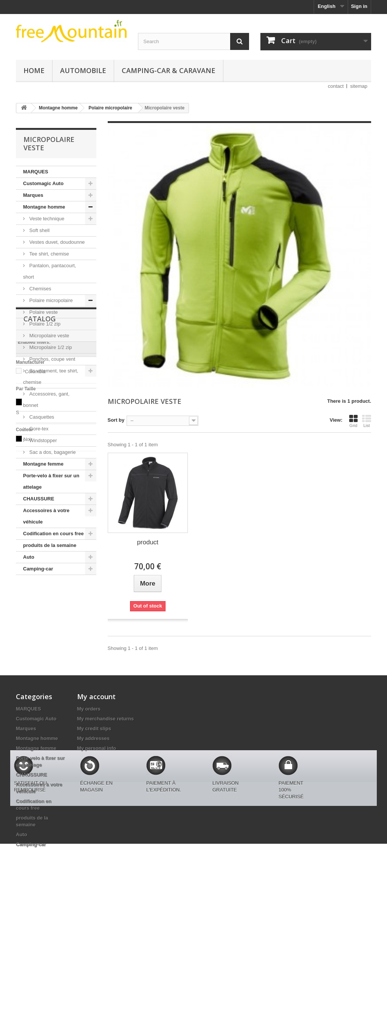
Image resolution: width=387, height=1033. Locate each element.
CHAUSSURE (38, 499)
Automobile (83, 70)
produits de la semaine (49, 545)
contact (336, 86)
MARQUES (35, 172)
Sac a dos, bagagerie (52, 452)
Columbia (35, 650)
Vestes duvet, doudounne (56, 242)
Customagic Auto (43, 183)
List (366, 421)
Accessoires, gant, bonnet (46, 399)
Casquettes (41, 417)
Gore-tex (38, 429)
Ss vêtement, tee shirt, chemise (50, 376)
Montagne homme (44, 207)
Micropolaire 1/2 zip (50, 347)
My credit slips (94, 813)
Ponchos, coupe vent (51, 359)
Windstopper (42, 440)
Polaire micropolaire (50, 300)
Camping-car (38, 569)
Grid (353, 421)
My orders (89, 794)
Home (34, 70)
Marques (33, 195)
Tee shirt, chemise (48, 254)
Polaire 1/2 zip (44, 324)
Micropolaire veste (48, 335)
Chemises (39, 288)
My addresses (93, 823)
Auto (28, 557)
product (147, 542)
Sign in (359, 6)
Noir (28, 718)
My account (96, 781)
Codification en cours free (53, 533)
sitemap (358, 86)
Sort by (116, 420)
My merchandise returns (105, 804)
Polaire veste (43, 312)
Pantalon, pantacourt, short (49, 271)
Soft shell (39, 230)
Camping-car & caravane (168, 70)
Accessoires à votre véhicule (46, 516)
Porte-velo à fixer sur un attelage (51, 481)
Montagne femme (43, 464)
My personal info (96, 833)
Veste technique (46, 218)
